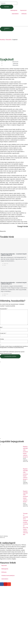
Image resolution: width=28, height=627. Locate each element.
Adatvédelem (15, 13)
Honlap (2, 339)
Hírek (5, 265)
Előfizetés (24, 13)
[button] (14, 26)
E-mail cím (3, 333)
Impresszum (23, 10)
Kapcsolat (4, 565)
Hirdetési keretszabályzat (7, 575)
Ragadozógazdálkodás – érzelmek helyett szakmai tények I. (25, 496)
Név (1, 327)
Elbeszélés (8, 39)
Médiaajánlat (14, 10)
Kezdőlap (2, 39)
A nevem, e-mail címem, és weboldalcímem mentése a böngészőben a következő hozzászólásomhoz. (14, 347)
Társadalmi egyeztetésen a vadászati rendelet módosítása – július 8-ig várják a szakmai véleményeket (25, 524)
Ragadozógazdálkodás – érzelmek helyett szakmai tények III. (13, 254)
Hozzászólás (3, 308)
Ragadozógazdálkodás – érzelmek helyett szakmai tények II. (13, 283)
